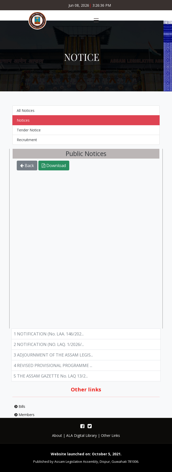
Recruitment (27, 142)
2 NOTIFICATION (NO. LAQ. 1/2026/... (49, 347)
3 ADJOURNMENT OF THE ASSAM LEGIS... (53, 357)
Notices (23, 122)
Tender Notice (29, 132)
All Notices (26, 113)
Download (54, 168)
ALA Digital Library (81, 435)
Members (24, 417)
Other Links (110, 435)
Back (27, 168)
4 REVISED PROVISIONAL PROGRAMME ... (53, 368)
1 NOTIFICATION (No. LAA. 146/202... (49, 336)
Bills (19, 409)
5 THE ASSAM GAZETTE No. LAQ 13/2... (51, 378)
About (57, 435)
